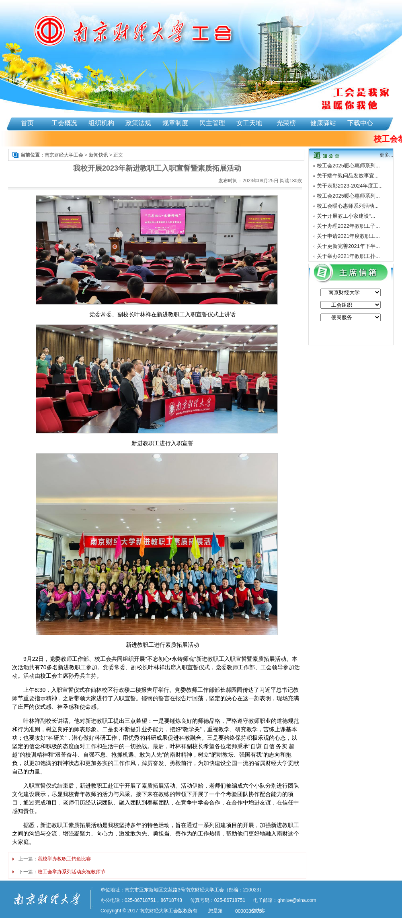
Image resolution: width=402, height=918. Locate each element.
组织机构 (101, 123)
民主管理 (212, 123)
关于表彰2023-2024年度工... (350, 186)
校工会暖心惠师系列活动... (348, 206)
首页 (27, 123)
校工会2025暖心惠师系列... (348, 166)
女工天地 (249, 123)
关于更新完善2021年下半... (348, 246)
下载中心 (360, 123)
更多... (386, 155)
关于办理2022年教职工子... (348, 226)
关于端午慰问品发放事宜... (348, 176)
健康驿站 (323, 123)
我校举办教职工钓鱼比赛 (64, 859)
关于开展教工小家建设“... (346, 216)
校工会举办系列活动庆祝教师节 (71, 872)
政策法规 (138, 123)
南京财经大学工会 (64, 155)
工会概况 (64, 123)
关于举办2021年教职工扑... (348, 256)
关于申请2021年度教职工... (348, 236)
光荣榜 (286, 123)
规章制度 (175, 123)
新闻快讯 (98, 155)
